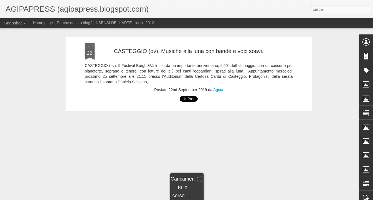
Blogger (212, 197)
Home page (43, 23)
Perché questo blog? (75, 23)
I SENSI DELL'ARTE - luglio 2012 (125, 23)
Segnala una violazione (235, 197)
